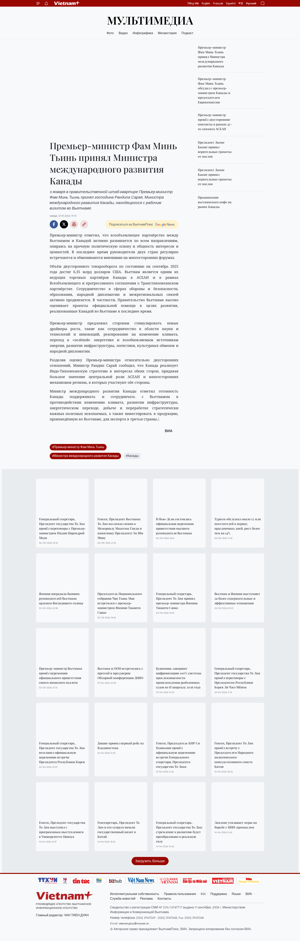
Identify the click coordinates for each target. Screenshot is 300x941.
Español (230, 3)
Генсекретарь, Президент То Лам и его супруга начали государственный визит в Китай (118, 829)
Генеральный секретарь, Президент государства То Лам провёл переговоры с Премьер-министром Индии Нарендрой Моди (62, 528)
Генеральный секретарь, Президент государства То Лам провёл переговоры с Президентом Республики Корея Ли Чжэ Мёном (237, 677)
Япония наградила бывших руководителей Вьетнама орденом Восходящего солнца (61, 598)
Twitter (64, 224)
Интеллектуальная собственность (134, 894)
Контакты (164, 898)
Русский (251, 3)
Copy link (84, 224)
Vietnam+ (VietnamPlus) (67, 3)
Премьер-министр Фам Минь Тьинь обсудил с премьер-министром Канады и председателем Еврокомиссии (214, 90)
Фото (110, 33)
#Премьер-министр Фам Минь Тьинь (78, 447)
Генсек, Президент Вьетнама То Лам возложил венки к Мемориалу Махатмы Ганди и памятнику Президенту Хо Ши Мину (120, 528)
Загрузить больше (150, 861)
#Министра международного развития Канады (85, 456)
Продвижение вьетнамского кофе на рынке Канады (214, 202)
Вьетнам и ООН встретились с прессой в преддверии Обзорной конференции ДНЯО (120, 673)
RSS (203, 894)
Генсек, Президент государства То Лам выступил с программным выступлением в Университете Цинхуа (62, 829)
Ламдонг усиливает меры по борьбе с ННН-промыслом (235, 824)
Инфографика (143, 33)
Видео (123, 33)
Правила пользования (180, 894)
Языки (236, 894)
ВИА (249, 894)
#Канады (132, 456)
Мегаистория (167, 33)
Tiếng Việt (193, 3)
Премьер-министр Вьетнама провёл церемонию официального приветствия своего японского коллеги (60, 675)
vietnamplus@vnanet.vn (134, 923)
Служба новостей (122, 898)
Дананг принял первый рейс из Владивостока (120, 745)
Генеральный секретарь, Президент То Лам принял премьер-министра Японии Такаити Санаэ (176, 601)
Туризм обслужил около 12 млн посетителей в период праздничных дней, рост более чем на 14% (237, 526)
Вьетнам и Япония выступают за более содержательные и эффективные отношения (237, 598)
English (206, 3)
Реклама (146, 898)
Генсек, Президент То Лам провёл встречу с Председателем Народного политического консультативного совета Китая (233, 755)
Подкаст (187, 33)
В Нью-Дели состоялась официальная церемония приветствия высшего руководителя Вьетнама (175, 526)
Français (218, 3)
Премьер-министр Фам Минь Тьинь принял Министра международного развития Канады (212, 56)
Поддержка (219, 894)
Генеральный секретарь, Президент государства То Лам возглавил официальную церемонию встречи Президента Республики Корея (62, 752)
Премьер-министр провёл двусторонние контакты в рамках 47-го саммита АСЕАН (215, 122)
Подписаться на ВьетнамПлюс (131, 224)
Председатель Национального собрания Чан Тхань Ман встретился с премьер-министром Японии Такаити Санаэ (119, 603)
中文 (240, 3)
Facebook (54, 224)
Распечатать (74, 224)
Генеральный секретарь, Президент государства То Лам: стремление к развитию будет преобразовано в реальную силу (179, 831)
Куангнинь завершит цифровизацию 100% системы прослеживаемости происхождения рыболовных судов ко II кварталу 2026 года (178, 677)
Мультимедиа (150, 20)
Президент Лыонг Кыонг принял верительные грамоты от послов (215, 149)
